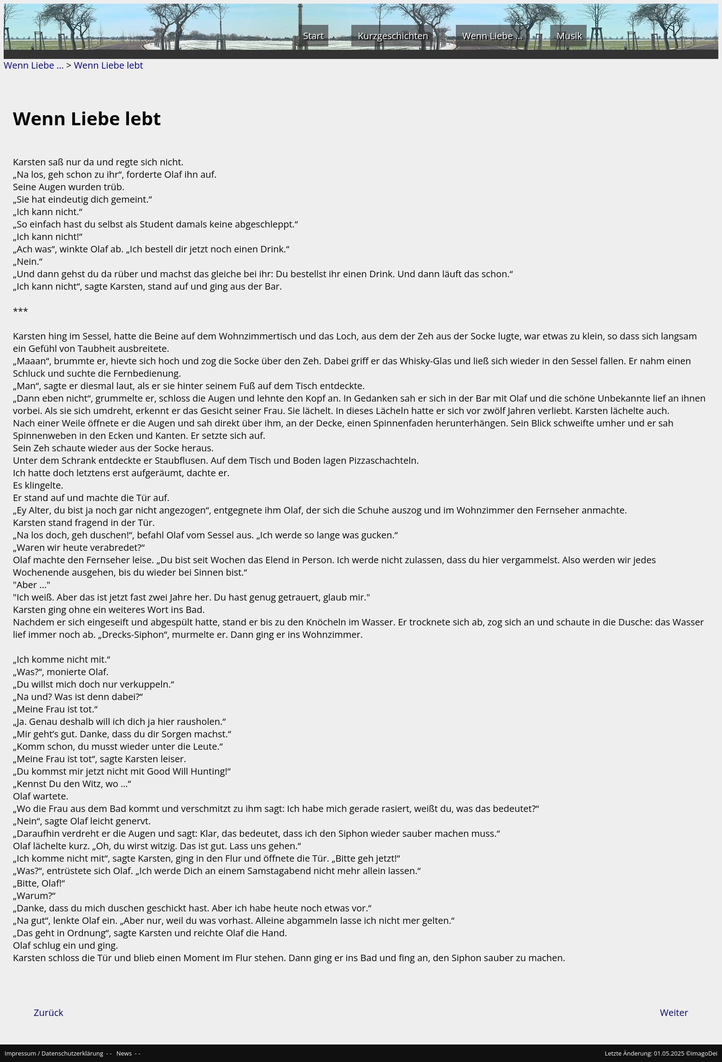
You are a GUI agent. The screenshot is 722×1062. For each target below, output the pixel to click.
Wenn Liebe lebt (108, 65)
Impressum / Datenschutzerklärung (54, 1053)
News (124, 1053)
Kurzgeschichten (393, 35)
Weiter (674, 1012)
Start (313, 35)
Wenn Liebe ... (492, 35)
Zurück (48, 1012)
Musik (569, 35)
